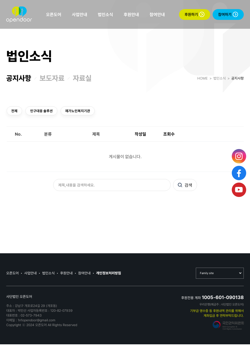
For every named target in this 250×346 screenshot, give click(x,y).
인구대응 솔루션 (44, 111)
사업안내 (79, 14)
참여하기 (228, 14)
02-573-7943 (31, 317)
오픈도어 (53, 14)
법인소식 (105, 14)
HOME (202, 78)
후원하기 (194, 14)
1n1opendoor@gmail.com (36, 322)
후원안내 (131, 14)
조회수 (169, 135)
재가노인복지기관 (83, 111)
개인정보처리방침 (108, 274)
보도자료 (52, 78)
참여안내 (157, 14)
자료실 (82, 78)
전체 (15, 111)
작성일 (140, 135)
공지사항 (18, 78)
